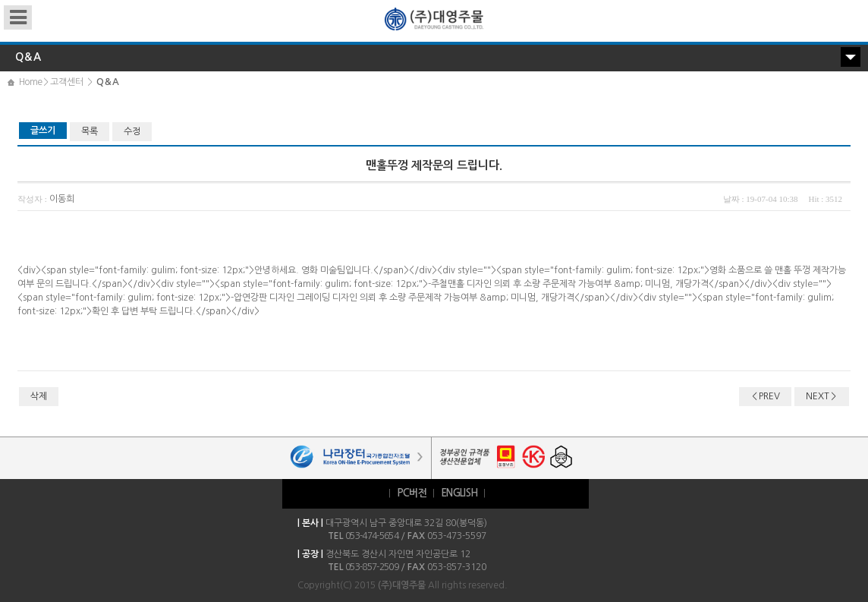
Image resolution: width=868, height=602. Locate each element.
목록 (89, 131)
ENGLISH (459, 493)
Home (30, 82)
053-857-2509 (371, 567)
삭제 (38, 396)
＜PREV (765, 396)
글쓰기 (42, 130)
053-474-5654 (371, 536)
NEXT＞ (822, 396)
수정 (132, 131)
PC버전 (411, 493)
